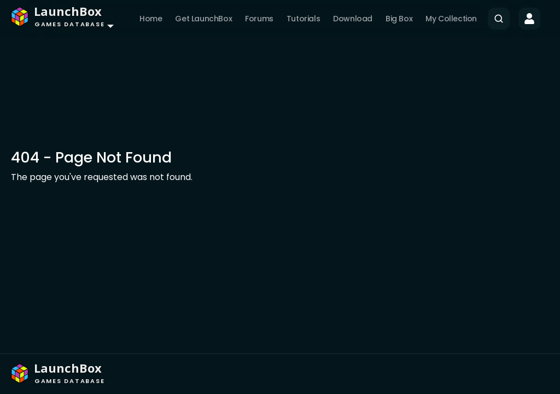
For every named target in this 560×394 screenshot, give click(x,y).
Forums (259, 18)
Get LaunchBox (203, 18)
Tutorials (303, 18)
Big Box (399, 18)
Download (352, 18)
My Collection (451, 18)
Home (150, 18)
